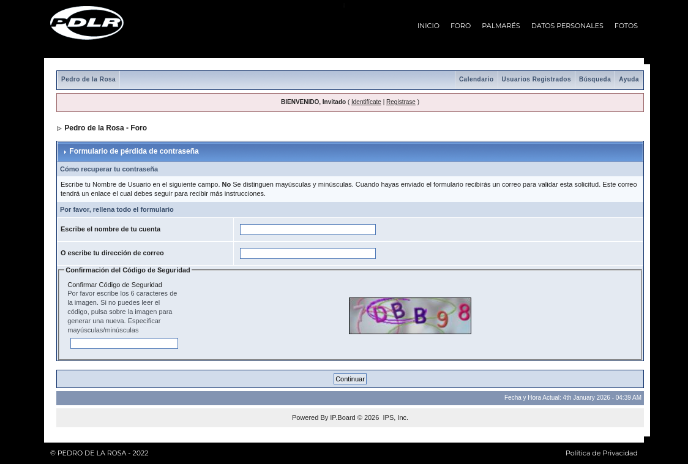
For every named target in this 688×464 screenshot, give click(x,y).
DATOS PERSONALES (567, 25)
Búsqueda (595, 79)
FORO (461, 25)
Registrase (401, 102)
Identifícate (366, 102)
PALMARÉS (501, 25)
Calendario (476, 79)
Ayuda (629, 79)
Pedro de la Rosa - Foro (105, 128)
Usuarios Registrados (536, 79)
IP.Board (342, 417)
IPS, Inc (394, 417)
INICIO (428, 25)
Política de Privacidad (602, 453)
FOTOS (626, 25)
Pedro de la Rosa (88, 79)
